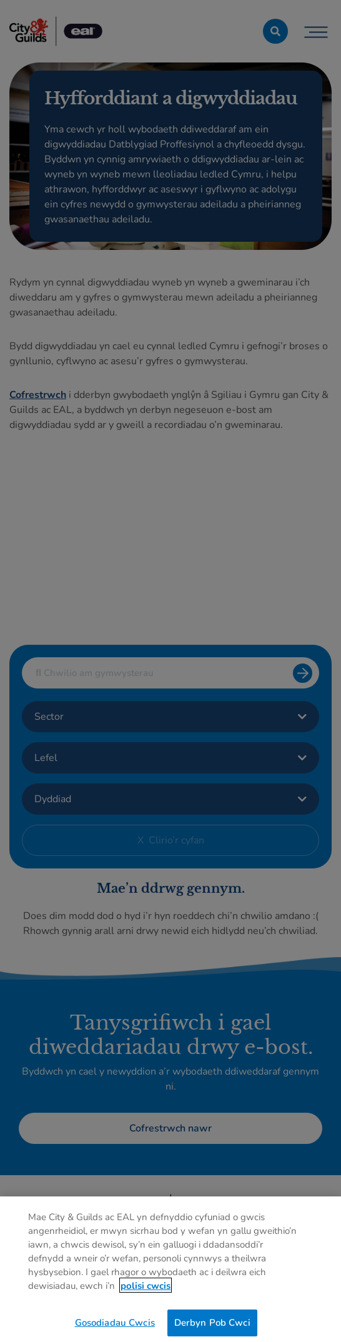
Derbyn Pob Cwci (212, 1326)
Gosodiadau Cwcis (115, 1326)
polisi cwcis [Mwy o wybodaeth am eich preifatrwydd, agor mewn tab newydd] (145, 1289)
